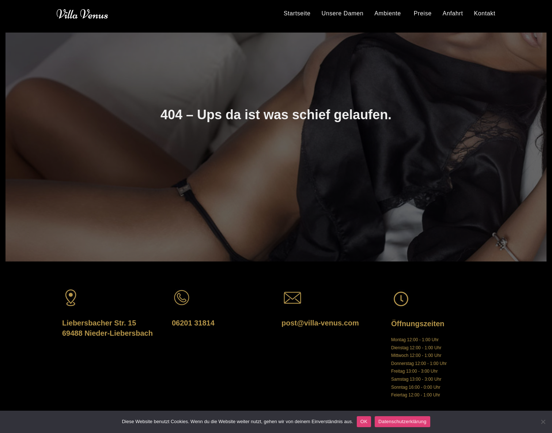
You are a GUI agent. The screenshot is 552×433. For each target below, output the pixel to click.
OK (363, 421)
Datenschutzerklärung (402, 421)
